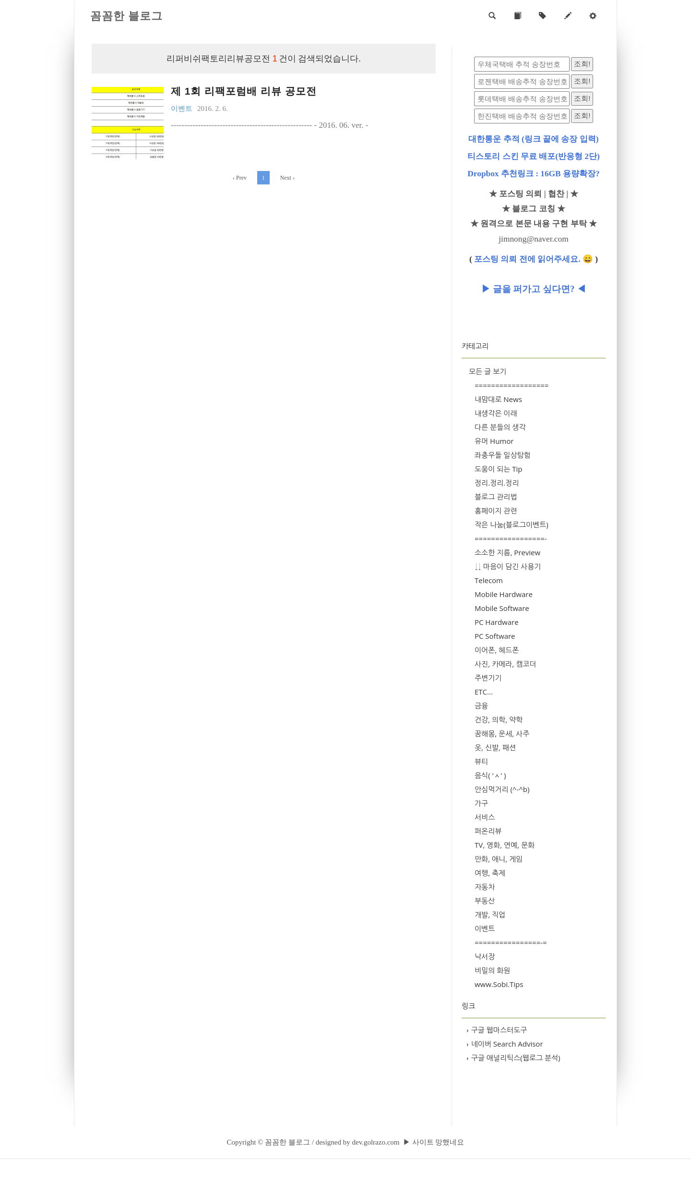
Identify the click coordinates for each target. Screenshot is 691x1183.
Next (287, 177)
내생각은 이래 (496, 413)
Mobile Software (502, 608)
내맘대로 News (498, 399)
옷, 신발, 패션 (495, 747)
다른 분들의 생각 (500, 427)
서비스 (485, 817)
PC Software (495, 636)
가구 (481, 803)
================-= (511, 942)
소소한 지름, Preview (507, 552)
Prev (240, 177)
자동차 (485, 886)
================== (511, 385)
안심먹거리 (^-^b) (502, 789)
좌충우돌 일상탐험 (503, 455)
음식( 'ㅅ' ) (490, 775)
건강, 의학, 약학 (499, 719)
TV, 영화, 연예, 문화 (505, 845)
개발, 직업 (490, 914)
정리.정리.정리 (497, 483)
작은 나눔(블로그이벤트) (511, 524)
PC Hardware (497, 622)
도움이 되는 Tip (499, 469)
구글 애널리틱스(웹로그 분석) (513, 1057)
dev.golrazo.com (375, 1142)
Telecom (489, 580)
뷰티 (481, 761)
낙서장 (485, 956)
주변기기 (488, 678)
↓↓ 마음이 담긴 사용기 (508, 566)
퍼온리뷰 (488, 831)
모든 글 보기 (487, 371)
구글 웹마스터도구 (496, 1030)
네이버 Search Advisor (504, 1044)
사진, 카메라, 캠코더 (505, 664)
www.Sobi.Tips (499, 984)
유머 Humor (494, 441)
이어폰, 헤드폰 (497, 650)
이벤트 (485, 928)
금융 (481, 705)
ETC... (484, 691)
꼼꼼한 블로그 (126, 16)
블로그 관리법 (496, 496)
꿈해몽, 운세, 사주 (502, 733)
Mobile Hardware (504, 594)
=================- (511, 538)
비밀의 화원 (492, 970)
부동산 (485, 900)
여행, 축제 (490, 873)
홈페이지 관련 (496, 510)
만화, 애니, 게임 (499, 859)
